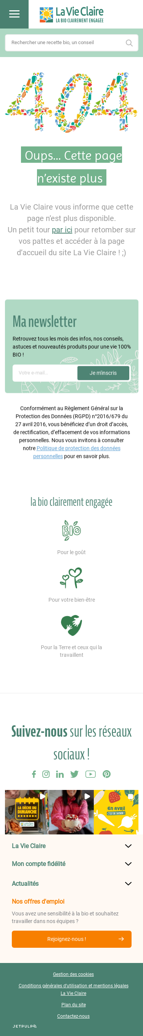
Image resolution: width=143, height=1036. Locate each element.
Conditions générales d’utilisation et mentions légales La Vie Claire (74, 989)
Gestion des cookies (73, 974)
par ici (62, 229)
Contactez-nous (73, 1016)
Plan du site (73, 1004)
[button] (27, 812)
